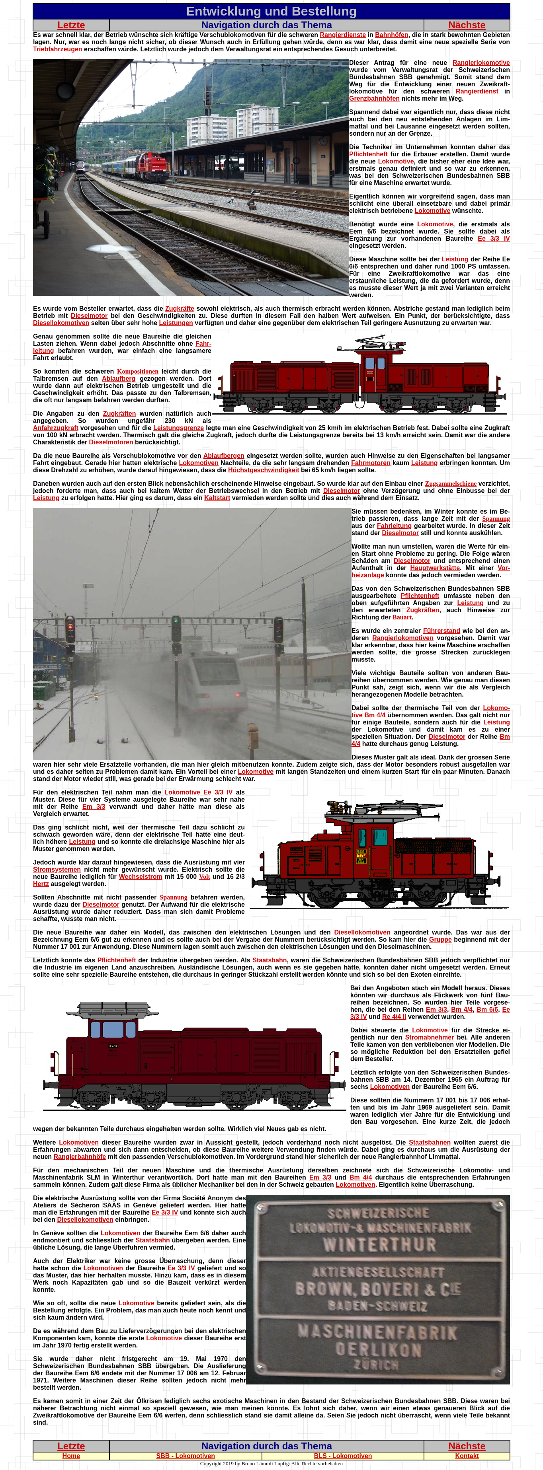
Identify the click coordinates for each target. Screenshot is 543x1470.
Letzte (71, 24)
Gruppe (440, 939)
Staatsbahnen (430, 1142)
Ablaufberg (118, 378)
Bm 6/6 (487, 1009)
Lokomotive (396, 161)
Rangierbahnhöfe (80, 1156)
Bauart (402, 617)
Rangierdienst (477, 91)
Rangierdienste (343, 34)
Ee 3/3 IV (494, 238)
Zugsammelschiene (451, 483)
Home (71, 1455)
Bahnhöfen (391, 34)
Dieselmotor (89, 315)
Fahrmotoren (371, 462)
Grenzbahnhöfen (374, 98)
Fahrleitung (394, 525)
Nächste (466, 24)
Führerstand (441, 630)
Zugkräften (119, 413)
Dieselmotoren (111, 442)
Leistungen (176, 322)
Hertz (41, 883)
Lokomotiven (199, 462)
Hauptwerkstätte (435, 568)
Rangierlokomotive (481, 62)
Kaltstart (217, 498)
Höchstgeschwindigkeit (263, 470)
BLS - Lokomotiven (343, 1455)
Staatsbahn (269, 960)
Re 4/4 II (394, 1016)
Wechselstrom (140, 876)
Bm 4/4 (374, 715)
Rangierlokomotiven (403, 638)
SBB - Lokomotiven (185, 1455)
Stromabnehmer (429, 1037)
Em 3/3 (93, 806)
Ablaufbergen (223, 455)
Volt (204, 876)
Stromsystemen (57, 869)
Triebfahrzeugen (57, 49)
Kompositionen (137, 371)
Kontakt (467, 1455)
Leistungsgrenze (178, 427)
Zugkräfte (179, 308)
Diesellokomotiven (61, 322)
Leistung (455, 259)
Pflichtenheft (368, 154)
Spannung (496, 518)
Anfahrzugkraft (55, 427)
